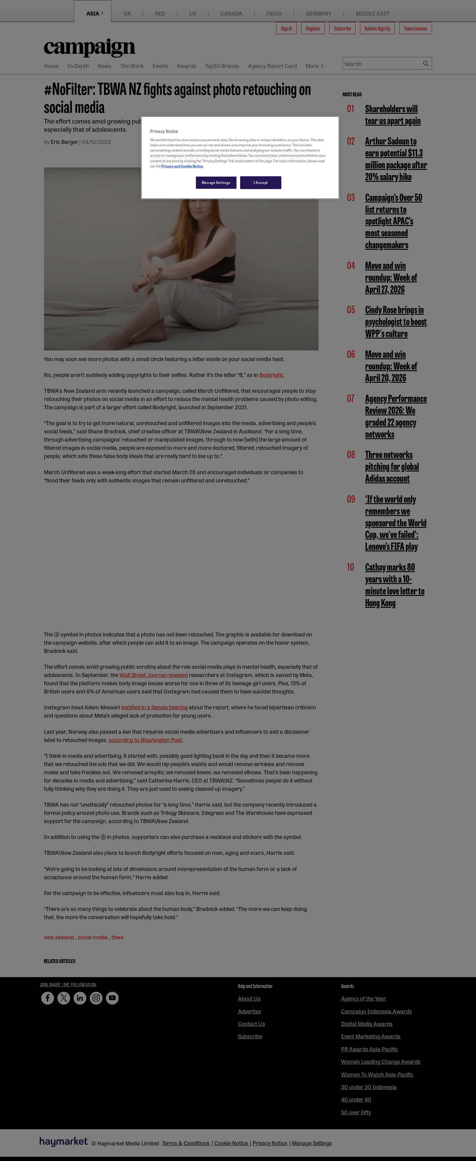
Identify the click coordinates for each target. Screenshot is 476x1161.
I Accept (261, 182)
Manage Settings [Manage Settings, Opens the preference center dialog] (216, 182)
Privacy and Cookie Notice (182, 165)
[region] (240, 157)
